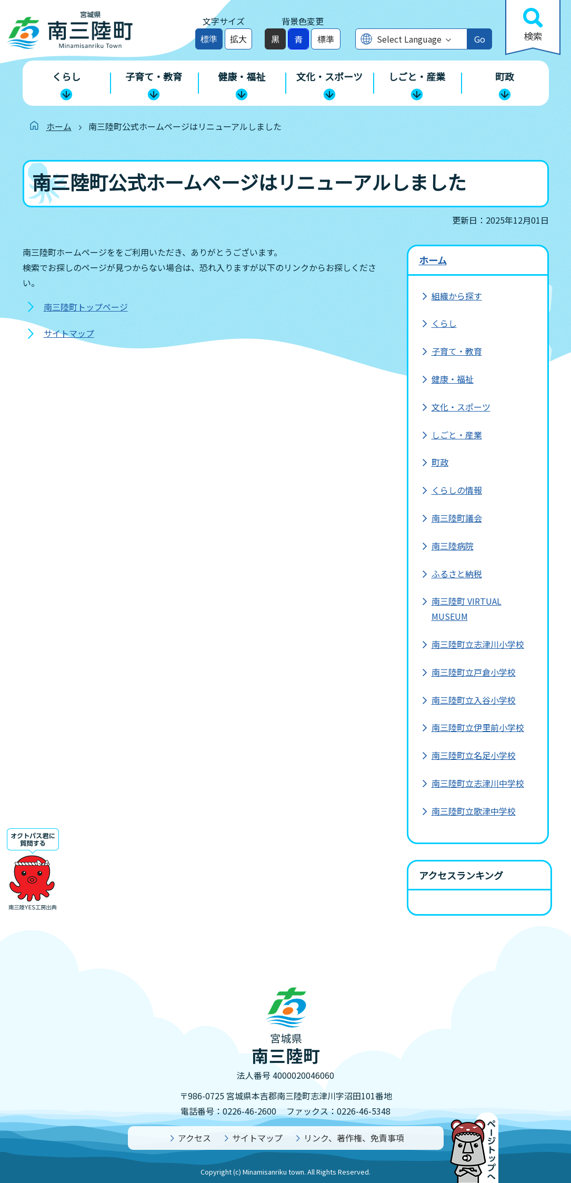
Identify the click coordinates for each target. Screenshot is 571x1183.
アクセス (194, 1137)
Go (479, 39)
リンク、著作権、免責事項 (354, 1137)
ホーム (59, 126)
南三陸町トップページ (86, 306)
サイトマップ (69, 333)
